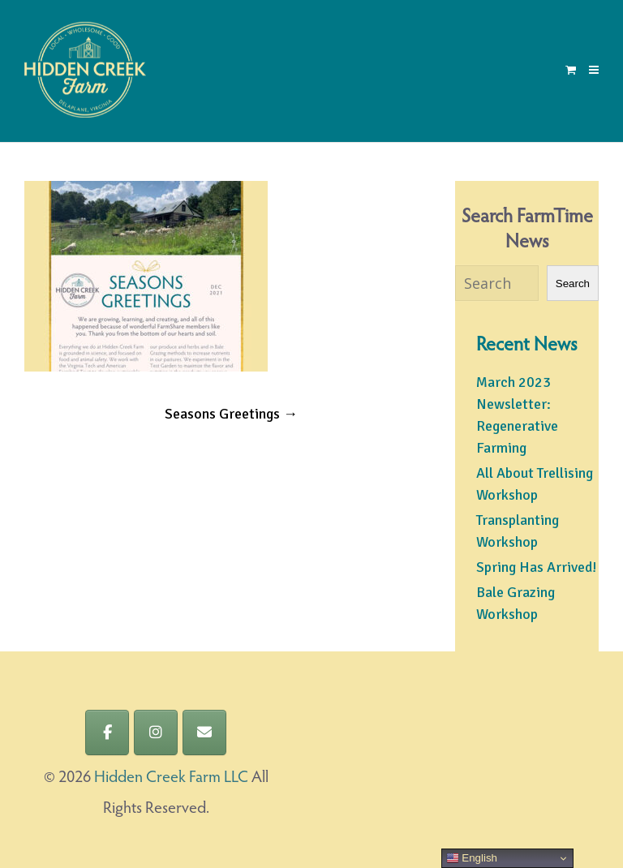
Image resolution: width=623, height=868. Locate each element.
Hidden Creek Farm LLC (171, 778)
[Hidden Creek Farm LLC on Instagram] (156, 732)
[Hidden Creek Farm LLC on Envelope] (204, 732)
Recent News (527, 345)
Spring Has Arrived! (536, 567)
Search (573, 283)
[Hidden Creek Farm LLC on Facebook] (107, 732)
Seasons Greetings (231, 414)
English (471, 858)
